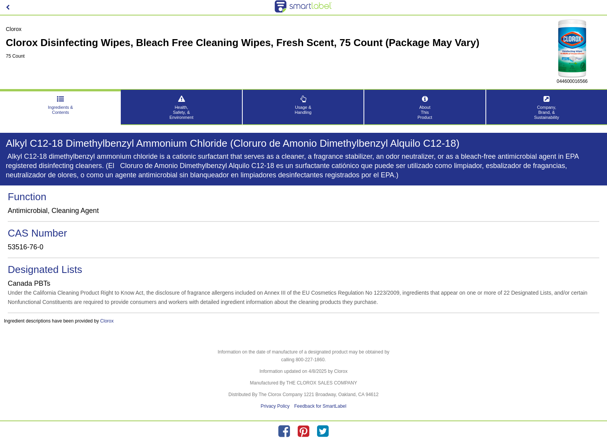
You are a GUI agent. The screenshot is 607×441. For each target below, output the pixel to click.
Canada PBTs (29, 283)
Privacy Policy (275, 406)
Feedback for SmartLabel (320, 406)
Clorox (107, 321)
